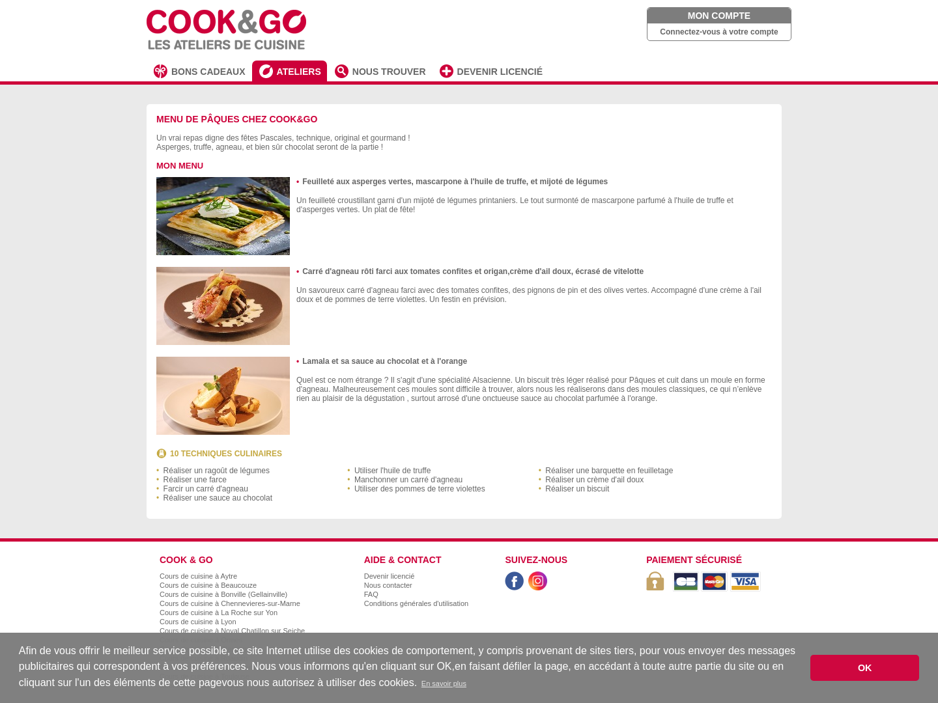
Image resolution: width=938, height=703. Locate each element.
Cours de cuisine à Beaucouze (208, 585)
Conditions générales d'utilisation (416, 603)
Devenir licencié (389, 576)
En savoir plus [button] (443, 683)
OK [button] (865, 668)
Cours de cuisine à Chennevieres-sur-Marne (230, 603)
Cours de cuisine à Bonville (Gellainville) (223, 594)
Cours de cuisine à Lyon (198, 622)
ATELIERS (299, 71)
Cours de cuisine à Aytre (198, 576)
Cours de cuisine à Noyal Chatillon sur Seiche (232, 631)
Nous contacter (388, 585)
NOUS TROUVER (389, 71)
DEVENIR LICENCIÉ (500, 71)
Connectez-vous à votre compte (719, 31)
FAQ (371, 594)
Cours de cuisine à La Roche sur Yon (218, 612)
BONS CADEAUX (208, 71)
